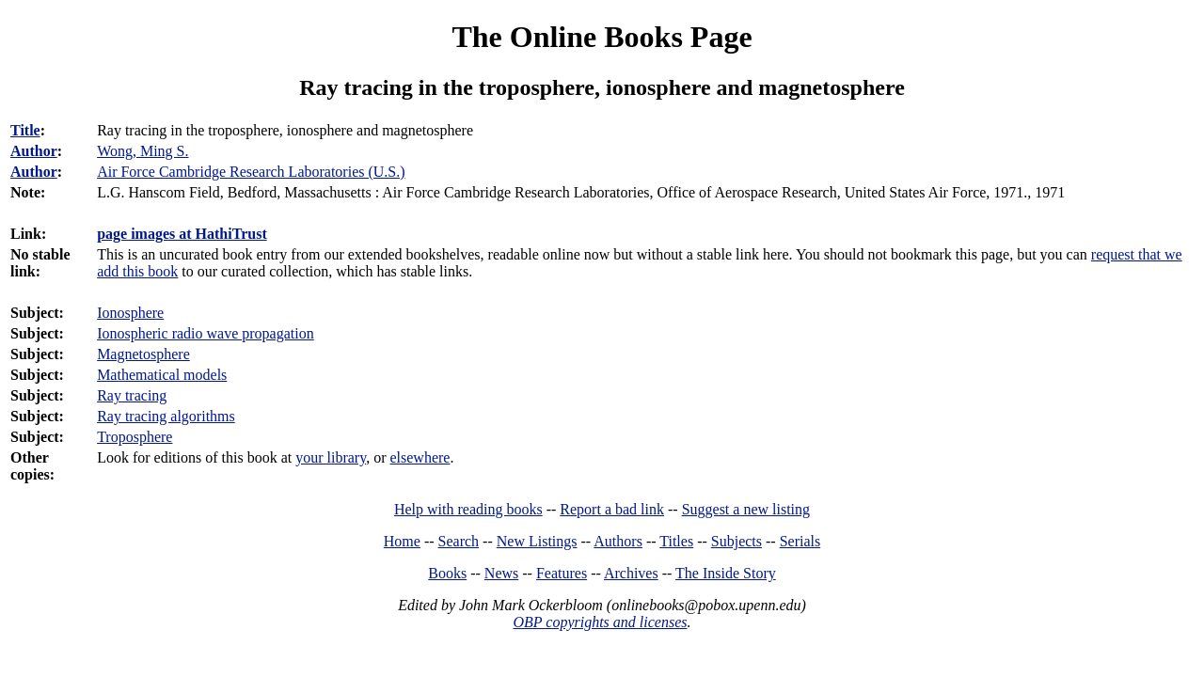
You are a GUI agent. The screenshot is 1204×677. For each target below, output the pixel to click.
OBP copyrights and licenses (600, 622)
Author (33, 151)
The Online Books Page (602, 37)
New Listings (537, 541)
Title (25, 130)
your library (330, 457)
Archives (631, 573)
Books (447, 573)
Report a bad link (612, 509)
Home (402, 541)
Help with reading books (468, 509)
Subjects (736, 541)
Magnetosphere (143, 354)
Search (459, 541)
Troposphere (134, 437)
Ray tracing (131, 395)
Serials (800, 541)
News (501, 573)
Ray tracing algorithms (166, 416)
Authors (618, 541)
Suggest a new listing (746, 509)
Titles (676, 541)
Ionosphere (130, 313)
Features (561, 573)
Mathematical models (162, 375)
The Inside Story (725, 573)
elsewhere (419, 457)
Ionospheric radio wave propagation (205, 333)
